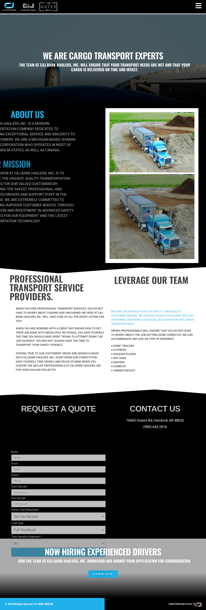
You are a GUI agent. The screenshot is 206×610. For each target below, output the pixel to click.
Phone (15, 527)
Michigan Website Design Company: (180, 604)
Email (14, 515)
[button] (112, 142)
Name (14, 504)
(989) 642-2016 (155, 427)
